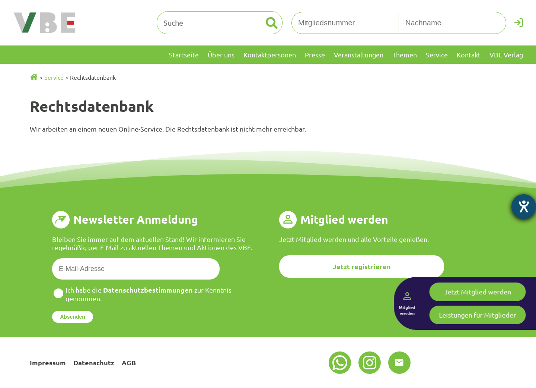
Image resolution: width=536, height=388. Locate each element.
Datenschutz (93, 362)
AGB (129, 362)
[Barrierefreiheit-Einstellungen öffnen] (523, 206)
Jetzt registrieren (362, 266)
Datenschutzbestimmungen (148, 290)
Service (54, 77)
